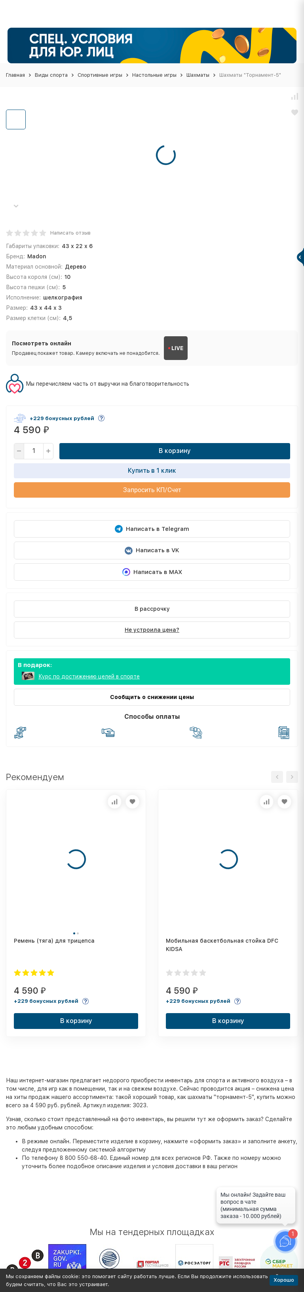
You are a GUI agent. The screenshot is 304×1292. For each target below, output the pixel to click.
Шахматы (197, 75)
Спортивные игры (100, 75)
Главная (15, 75)
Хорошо (284, 1280)
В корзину (175, 451)
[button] (16, 206)
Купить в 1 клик (152, 470)
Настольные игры (154, 75)
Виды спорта (51, 75)
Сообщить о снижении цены (152, 697)
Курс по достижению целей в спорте (89, 676)
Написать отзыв (70, 233)
